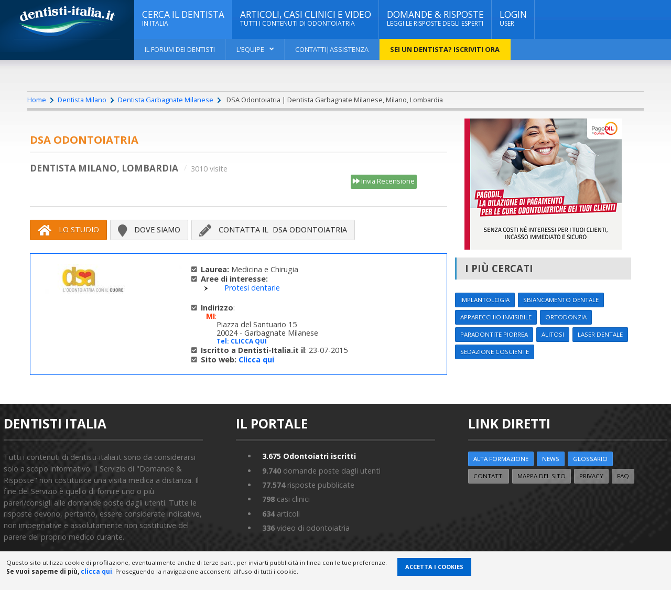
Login (513, 18)
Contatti (488, 476)
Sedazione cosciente (494, 352)
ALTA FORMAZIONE (500, 459)
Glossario (590, 459)
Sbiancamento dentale (561, 300)
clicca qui (96, 571)
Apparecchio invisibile (496, 317)
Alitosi (553, 334)
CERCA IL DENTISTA (183, 18)
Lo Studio (68, 229)
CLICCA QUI (249, 341)
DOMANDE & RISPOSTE (435, 18)
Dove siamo (149, 229)
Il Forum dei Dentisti (180, 49)
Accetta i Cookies (434, 567)
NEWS (550, 459)
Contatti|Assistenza (332, 49)
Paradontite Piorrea (494, 334)
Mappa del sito (541, 476)
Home (36, 99)
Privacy (591, 476)
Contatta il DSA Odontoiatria (273, 229)
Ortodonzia (566, 317)
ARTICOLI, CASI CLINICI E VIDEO (305, 18)
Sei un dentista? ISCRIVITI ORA (445, 49)
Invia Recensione (384, 181)
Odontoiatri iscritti (309, 456)
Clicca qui (256, 359)
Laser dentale (600, 334)
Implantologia (485, 300)
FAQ (623, 476)
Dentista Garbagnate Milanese (165, 99)
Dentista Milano (82, 99)
